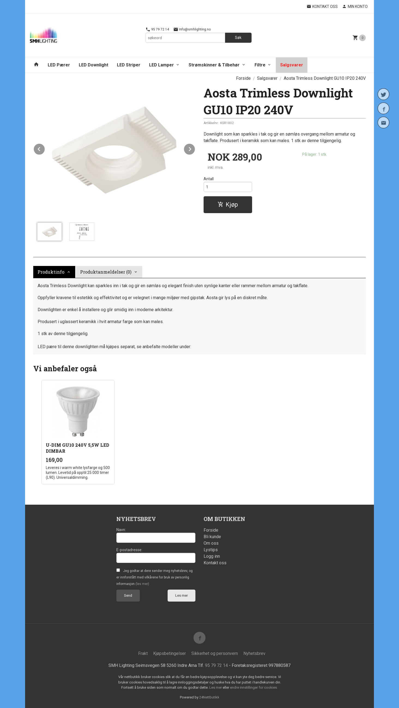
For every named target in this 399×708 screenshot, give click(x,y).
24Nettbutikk (209, 697)
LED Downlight (93, 65)
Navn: (121, 530)
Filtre (260, 65)
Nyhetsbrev (254, 653)
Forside (243, 78)
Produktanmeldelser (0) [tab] (105, 272)
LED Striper (128, 65)
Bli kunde (212, 536)
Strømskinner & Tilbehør (214, 65)
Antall (209, 179)
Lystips (211, 549)
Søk (238, 37)
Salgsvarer (291, 65)
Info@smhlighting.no (192, 29)
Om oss (211, 543)
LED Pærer (59, 65)
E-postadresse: (129, 550)
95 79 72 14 (157, 29)
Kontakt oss (215, 562)
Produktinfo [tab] (51, 272)
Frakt (143, 653)
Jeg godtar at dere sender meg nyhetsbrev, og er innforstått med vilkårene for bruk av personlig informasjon (154, 577)
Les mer (181, 595)
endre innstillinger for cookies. (254, 687)
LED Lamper (161, 65)
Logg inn (212, 556)
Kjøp (227, 204)
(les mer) (142, 584)
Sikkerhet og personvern (214, 653)
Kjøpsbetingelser (169, 653)
